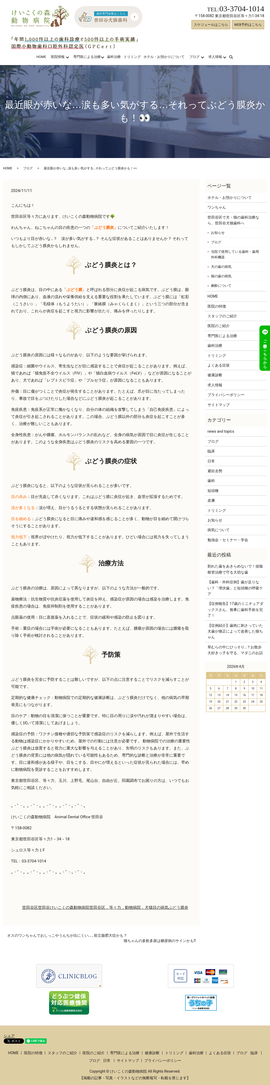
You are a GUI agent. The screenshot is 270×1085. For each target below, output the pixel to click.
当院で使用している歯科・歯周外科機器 (235, 254)
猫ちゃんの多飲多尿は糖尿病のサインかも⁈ (160, 941)
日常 (211, 461)
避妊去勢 (215, 471)
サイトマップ (219, 405)
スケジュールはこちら (211, 25)
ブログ (194, 57)
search (234, 57)
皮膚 (211, 500)
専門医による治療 (87, 57)
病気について (219, 530)
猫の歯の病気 (221, 276)
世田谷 (44, 907)
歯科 (211, 481)
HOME (41, 57)
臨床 (211, 451)
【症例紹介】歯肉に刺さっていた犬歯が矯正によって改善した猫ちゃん (235, 631)
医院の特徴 (217, 306)
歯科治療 (114, 57)
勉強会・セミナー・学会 (228, 540)
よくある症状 (219, 365)
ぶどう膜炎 (178, 907)
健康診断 (215, 375)
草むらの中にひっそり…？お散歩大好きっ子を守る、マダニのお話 (235, 650)
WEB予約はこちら (248, 25)
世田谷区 (30, 907)
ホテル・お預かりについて (164, 57)
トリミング (132, 57)
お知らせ (218, 233)
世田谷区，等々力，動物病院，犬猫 (121, 907)
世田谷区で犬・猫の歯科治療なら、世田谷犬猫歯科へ (233, 220)
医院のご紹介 (219, 326)
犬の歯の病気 (221, 267)
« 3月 (212, 666)
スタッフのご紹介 (222, 316)
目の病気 (160, 907)
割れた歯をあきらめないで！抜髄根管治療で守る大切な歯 (235, 569)
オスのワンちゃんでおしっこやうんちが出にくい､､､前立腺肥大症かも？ (67, 935)
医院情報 (58, 57)
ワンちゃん (217, 207)
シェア (9, 1036)
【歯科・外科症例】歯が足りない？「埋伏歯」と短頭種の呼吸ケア (235, 588)
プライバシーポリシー (226, 395)
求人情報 (215, 57)
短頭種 (213, 491)
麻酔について (221, 286)
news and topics (221, 431)
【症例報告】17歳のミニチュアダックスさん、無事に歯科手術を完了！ (235, 609)
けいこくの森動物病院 (69, 907)
